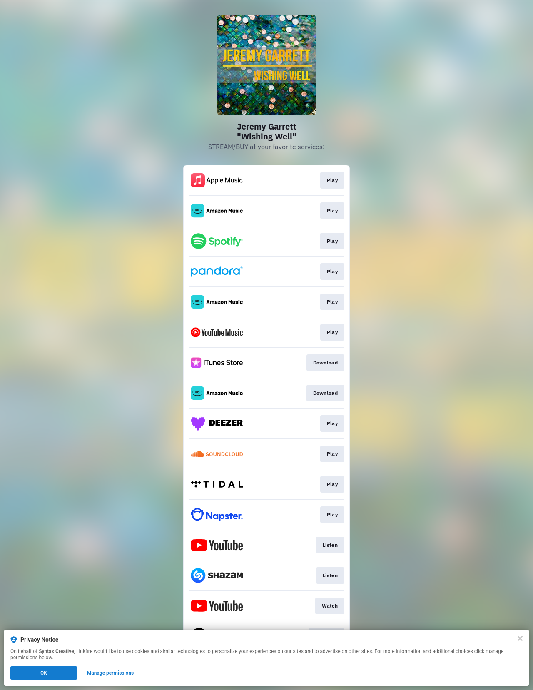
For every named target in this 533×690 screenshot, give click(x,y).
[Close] (520, 638)
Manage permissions (110, 673)
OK (43, 673)
